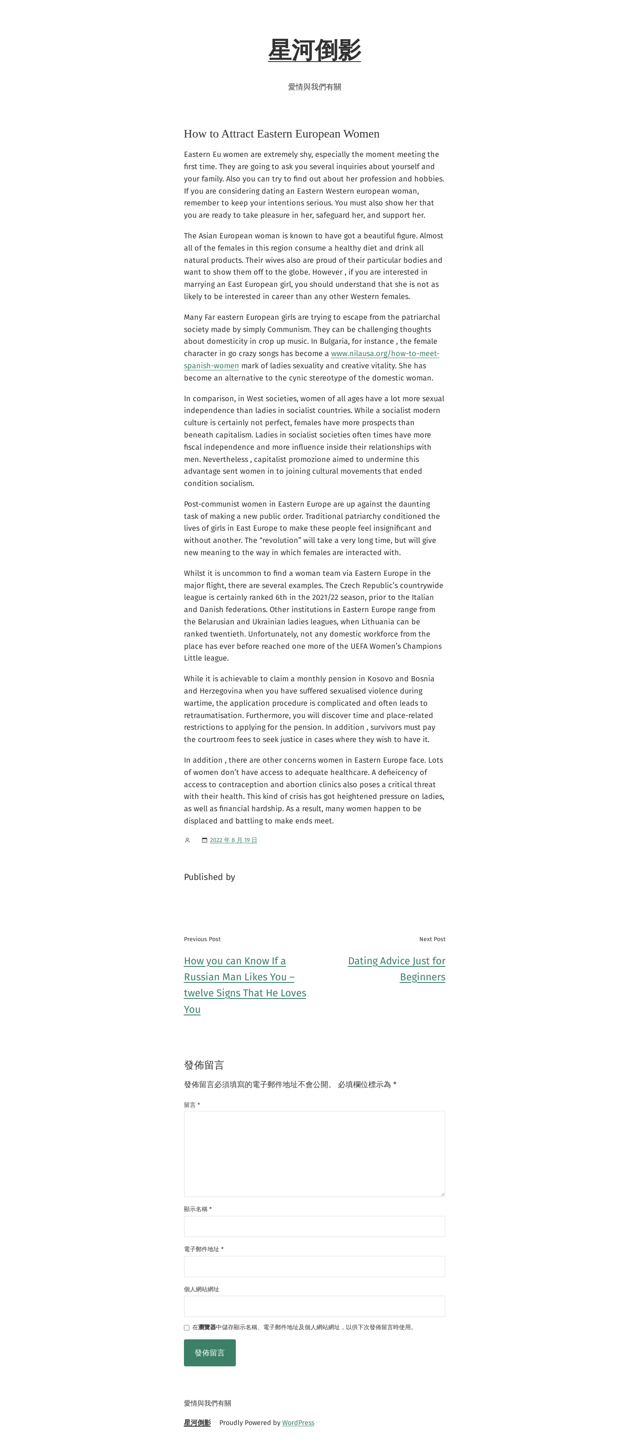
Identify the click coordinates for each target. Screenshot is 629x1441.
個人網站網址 (201, 1289)
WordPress (298, 1423)
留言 (192, 1105)
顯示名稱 (198, 1209)
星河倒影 (314, 51)
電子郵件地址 (204, 1249)
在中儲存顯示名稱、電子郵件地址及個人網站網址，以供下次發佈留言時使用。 (304, 1328)
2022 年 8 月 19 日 (233, 840)
